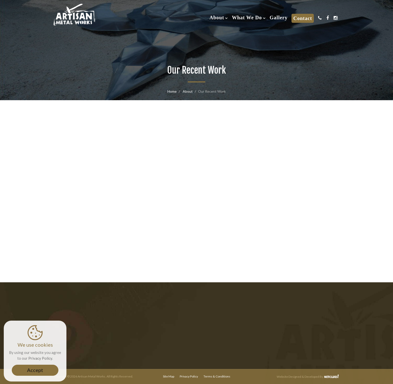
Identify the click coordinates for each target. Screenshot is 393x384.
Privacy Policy (189, 376)
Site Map (168, 376)
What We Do (247, 17)
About (217, 17)
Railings (98, 181)
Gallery (278, 17)
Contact (302, 18)
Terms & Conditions (217, 376)
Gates (196, 181)
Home (172, 91)
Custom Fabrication (294, 181)
